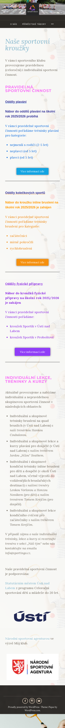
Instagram (32, 701)
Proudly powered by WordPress (23, 707)
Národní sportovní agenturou (27, 638)
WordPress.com (32, 710)
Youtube (39, 701)
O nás (13, 24)
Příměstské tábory (34, 24)
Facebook (25, 701)
